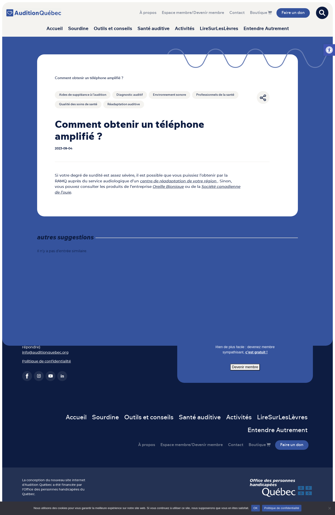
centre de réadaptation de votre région (179, 181)
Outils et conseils (113, 28)
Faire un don (293, 13)
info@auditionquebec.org (45, 352)
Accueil (54, 28)
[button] (329, 50)
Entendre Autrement (266, 28)
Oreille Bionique (168, 187)
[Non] (329, 508)
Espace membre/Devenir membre (193, 13)
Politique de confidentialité (46, 361)
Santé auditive (153, 28)
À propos (147, 13)
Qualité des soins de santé (78, 104)
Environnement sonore (169, 94)
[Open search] (322, 13)
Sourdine (78, 28)
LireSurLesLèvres (219, 28)
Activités (184, 28)
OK (255, 508)
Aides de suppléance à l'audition (82, 94)
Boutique (258, 13)
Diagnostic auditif (129, 94)
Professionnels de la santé (215, 94)
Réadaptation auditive (123, 104)
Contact (237, 13)
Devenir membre (245, 367)
